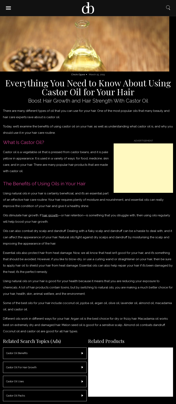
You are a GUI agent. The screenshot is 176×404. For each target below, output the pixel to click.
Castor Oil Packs (15, 395)
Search (168, 7)
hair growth (50, 215)
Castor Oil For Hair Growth (21, 367)
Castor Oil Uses (15, 381)
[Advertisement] (143, 168)
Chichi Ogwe (78, 74)
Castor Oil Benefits (17, 353)
